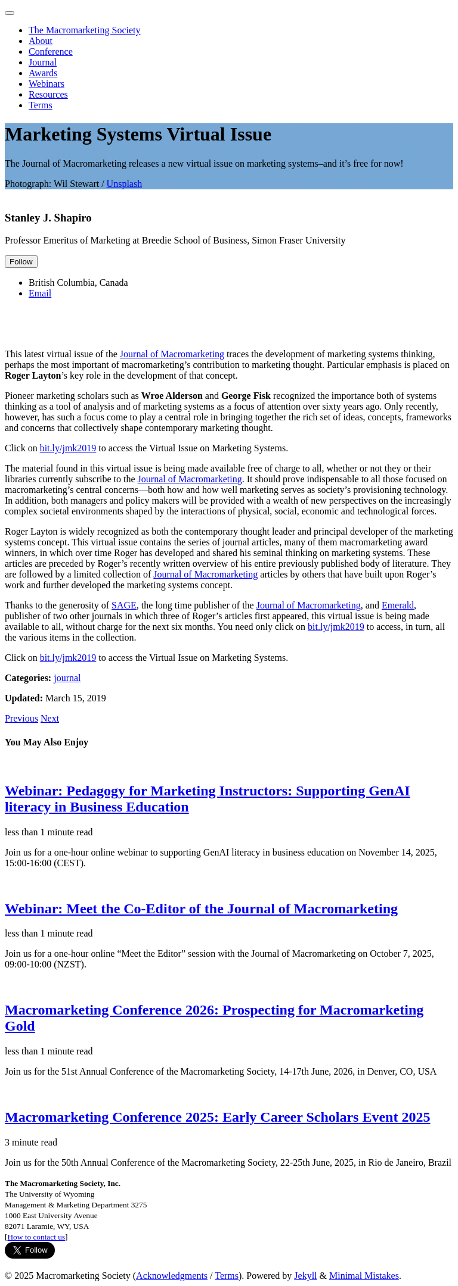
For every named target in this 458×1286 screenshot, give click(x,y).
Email (40, 293)
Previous (21, 718)
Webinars (46, 84)
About (40, 41)
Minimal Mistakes (364, 1276)
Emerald (398, 605)
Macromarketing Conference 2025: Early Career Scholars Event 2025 (217, 1117)
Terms (40, 105)
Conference (51, 51)
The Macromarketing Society (85, 30)
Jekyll (305, 1276)
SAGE (124, 605)
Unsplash (125, 184)
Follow (21, 261)
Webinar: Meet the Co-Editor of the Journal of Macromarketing (201, 908)
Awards (43, 73)
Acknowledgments (172, 1276)
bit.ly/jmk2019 (68, 448)
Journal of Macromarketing (172, 354)
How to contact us (36, 1236)
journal (67, 678)
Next (50, 718)
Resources (48, 94)
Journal (43, 62)
